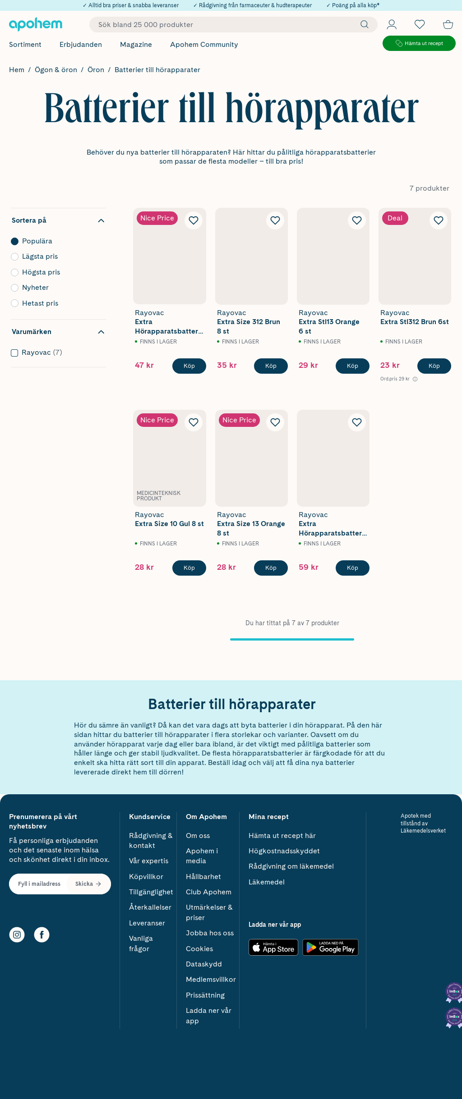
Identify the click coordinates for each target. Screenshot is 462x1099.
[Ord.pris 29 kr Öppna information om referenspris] (398, 379)
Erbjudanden (81, 44)
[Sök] (362, 24)
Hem (16, 69)
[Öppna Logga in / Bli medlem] (392, 24)
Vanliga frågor (141, 940)
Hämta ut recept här (282, 833)
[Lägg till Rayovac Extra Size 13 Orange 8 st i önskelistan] (275, 422)
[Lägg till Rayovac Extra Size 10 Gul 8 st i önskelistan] (194, 422)
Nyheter (56, 288)
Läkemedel (267, 879)
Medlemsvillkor (211, 976)
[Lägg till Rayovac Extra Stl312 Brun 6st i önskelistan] (439, 220)
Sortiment (25, 44)
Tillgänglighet (151, 889)
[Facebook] (42, 932)
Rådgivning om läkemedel (291, 863)
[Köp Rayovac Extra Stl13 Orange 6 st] (353, 366)
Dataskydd (204, 961)
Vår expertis (148, 858)
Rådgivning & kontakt (151, 838)
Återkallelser (150, 904)
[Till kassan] (448, 24)
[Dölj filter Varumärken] (58, 332)
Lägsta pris (56, 256)
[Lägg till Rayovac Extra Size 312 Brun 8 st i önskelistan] (275, 220)
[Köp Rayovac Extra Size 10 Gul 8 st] (189, 568)
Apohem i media (202, 853)
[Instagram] (17, 932)
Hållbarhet (203, 874)
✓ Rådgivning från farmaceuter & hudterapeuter (252, 5)
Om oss (198, 833)
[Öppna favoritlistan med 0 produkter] (420, 24)
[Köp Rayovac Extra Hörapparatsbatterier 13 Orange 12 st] (189, 366)
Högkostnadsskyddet (284, 848)
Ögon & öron (56, 69)
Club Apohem (208, 889)
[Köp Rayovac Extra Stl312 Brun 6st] (434, 366)
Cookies (199, 946)
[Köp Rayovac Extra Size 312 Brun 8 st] (271, 366)
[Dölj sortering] (58, 220)
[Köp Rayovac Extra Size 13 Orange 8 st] (271, 568)
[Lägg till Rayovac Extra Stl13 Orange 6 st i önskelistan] (357, 220)
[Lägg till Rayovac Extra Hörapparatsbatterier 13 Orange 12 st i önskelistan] (194, 220)
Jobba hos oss (210, 930)
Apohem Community (204, 44)
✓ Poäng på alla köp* (352, 5)
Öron (96, 69)
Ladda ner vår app (208, 1012)
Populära (56, 241)
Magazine (136, 44)
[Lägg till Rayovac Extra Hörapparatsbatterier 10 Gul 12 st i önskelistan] (357, 422)
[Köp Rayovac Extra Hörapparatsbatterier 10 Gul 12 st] (353, 568)
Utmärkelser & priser (209, 909)
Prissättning (205, 992)
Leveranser (147, 920)
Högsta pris (56, 272)
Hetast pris (56, 303)
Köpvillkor (146, 874)
